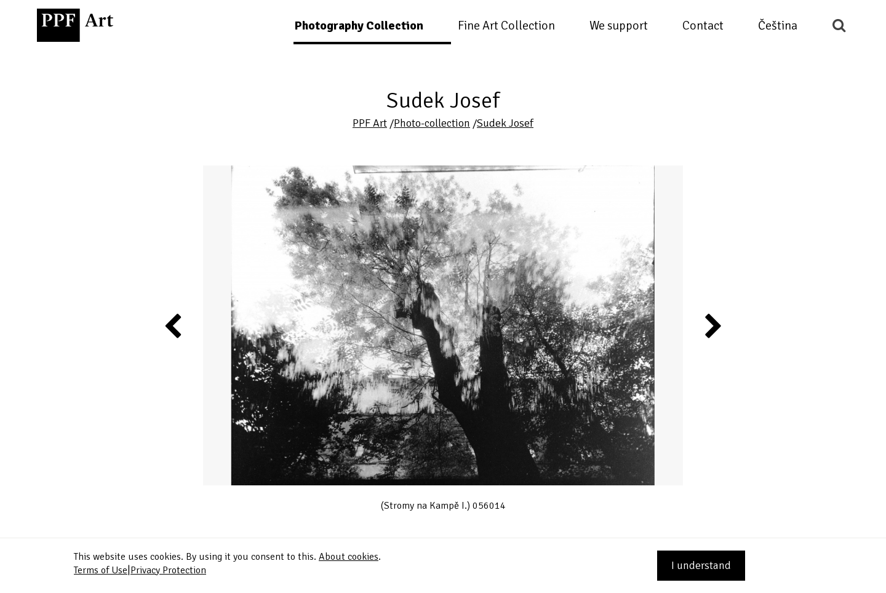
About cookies (348, 557)
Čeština (777, 25)
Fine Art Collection (506, 25)
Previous (173, 325)
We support (618, 25)
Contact (703, 25)
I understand (701, 565)
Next (712, 325)
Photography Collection (358, 25)
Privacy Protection (168, 570)
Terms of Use (100, 570)
